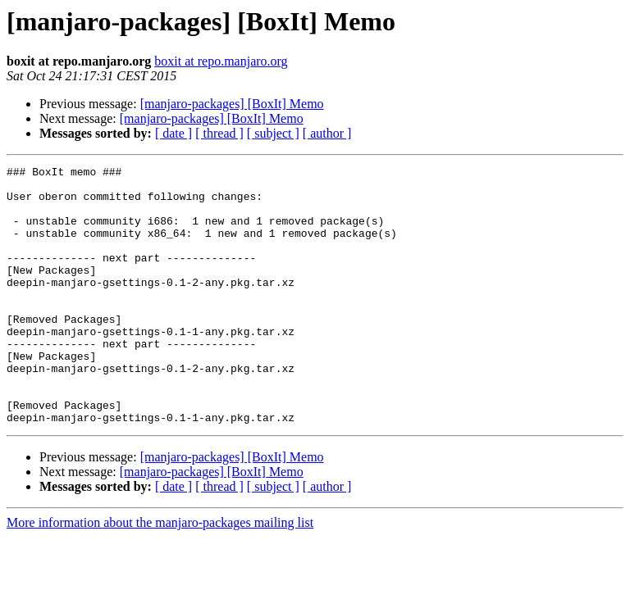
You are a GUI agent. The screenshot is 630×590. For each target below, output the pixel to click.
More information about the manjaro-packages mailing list (160, 574)
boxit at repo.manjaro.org (220, 61)
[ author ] (327, 133)
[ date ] (173, 133)
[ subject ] (273, 133)
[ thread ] (219, 133)
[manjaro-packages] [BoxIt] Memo (232, 104)
